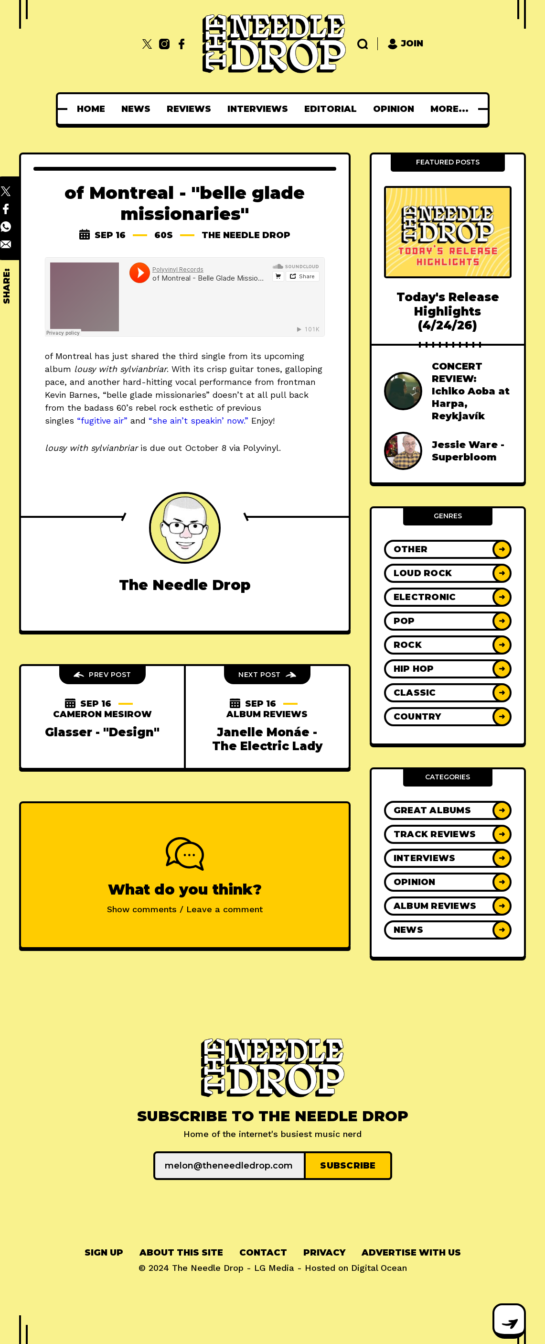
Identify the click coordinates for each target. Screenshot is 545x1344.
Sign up (104, 1252)
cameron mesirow (102, 714)
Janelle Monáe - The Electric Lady (267, 739)
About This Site (181, 1252)
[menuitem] (54, 109)
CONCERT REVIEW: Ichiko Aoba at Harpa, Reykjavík (471, 391)
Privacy (324, 1252)
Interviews (221, 109)
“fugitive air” (102, 420)
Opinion (356, 109)
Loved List (422, 109)
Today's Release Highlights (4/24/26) (447, 311)
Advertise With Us (411, 1252)
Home (54, 109)
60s (163, 235)
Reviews (152, 109)
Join (405, 43)
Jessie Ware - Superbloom (468, 451)
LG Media (274, 1268)
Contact (263, 1252)
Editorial (293, 109)
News (99, 109)
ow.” (240, 420)
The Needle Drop (246, 235)
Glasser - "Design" (102, 732)
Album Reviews (267, 714)
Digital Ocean (379, 1268)
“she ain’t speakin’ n (190, 420)
